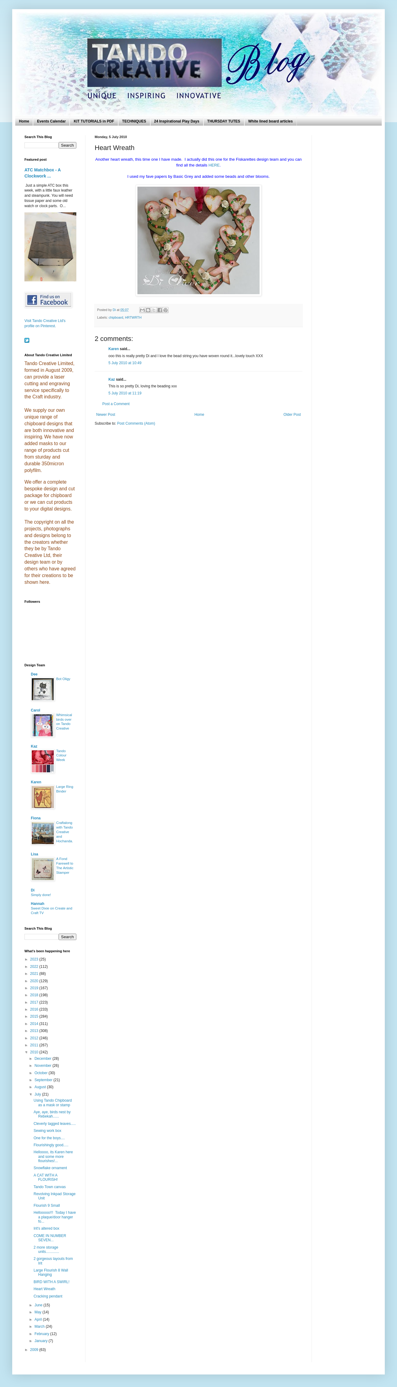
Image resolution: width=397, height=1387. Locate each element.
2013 (34, 1031)
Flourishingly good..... (51, 1145)
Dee (34, 674)
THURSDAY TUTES (223, 121)
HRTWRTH (133, 317)
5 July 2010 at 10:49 (124, 363)
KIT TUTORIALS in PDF (94, 121)
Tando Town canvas (50, 1187)
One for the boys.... (49, 1138)
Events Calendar (51, 121)
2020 (34, 981)
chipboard (116, 317)
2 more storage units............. (46, 1249)
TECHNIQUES (134, 121)
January (42, 1341)
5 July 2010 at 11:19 (124, 393)
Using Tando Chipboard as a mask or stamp (53, 1102)
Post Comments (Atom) (136, 423)
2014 (34, 1024)
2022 (34, 966)
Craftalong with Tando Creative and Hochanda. (64, 832)
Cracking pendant (48, 1296)
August (41, 1087)
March (40, 1326)
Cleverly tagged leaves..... (55, 1124)
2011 (34, 1045)
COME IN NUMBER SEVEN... (50, 1238)
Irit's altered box (46, 1228)
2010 (34, 1052)
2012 (34, 1038)
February (42, 1334)
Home (24, 121)
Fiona (36, 818)
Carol (35, 710)
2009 (34, 1350)
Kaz (111, 379)
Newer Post (105, 414)
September (44, 1080)
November (44, 1065)
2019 (34, 988)
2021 (34, 974)
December (44, 1058)
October (42, 1073)
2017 (34, 1002)
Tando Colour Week (61, 755)
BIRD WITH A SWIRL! (51, 1282)
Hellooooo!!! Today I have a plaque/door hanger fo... (55, 1217)
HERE (214, 165)
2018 (34, 995)
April (39, 1319)
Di (33, 890)
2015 (34, 1016)
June (39, 1305)
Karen (113, 349)
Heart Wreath (44, 1289)
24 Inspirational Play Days (176, 121)
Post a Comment (115, 404)
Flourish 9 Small (47, 1205)
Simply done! (41, 895)
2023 (34, 959)
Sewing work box (47, 1131)
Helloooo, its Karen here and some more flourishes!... (53, 1156)
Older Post (292, 414)
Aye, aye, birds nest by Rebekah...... (52, 1114)
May (38, 1312)
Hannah (37, 904)
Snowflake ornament (50, 1168)
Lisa (34, 854)
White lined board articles (270, 121)
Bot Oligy (63, 679)
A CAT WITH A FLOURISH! (46, 1177)
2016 (34, 1009)
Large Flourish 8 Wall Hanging (51, 1272)
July (38, 1094)
